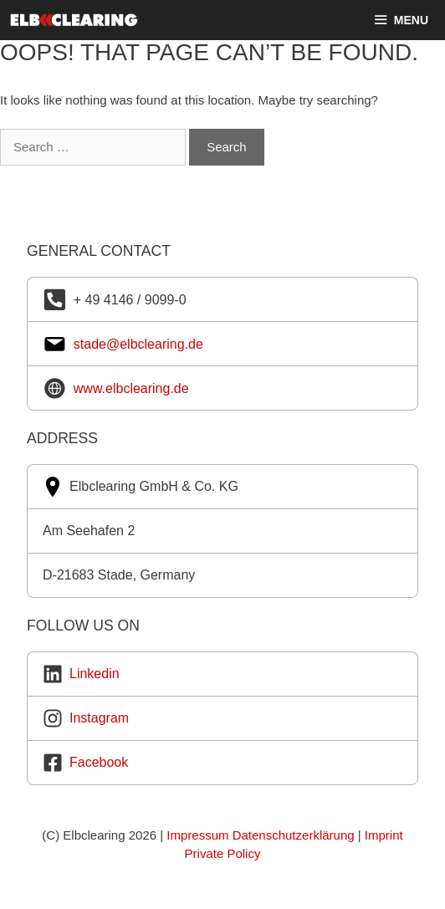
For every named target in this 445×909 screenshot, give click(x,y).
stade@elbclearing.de (138, 344)
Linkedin (94, 673)
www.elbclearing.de (131, 388)
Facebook (98, 762)
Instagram (99, 718)
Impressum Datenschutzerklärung (260, 835)
